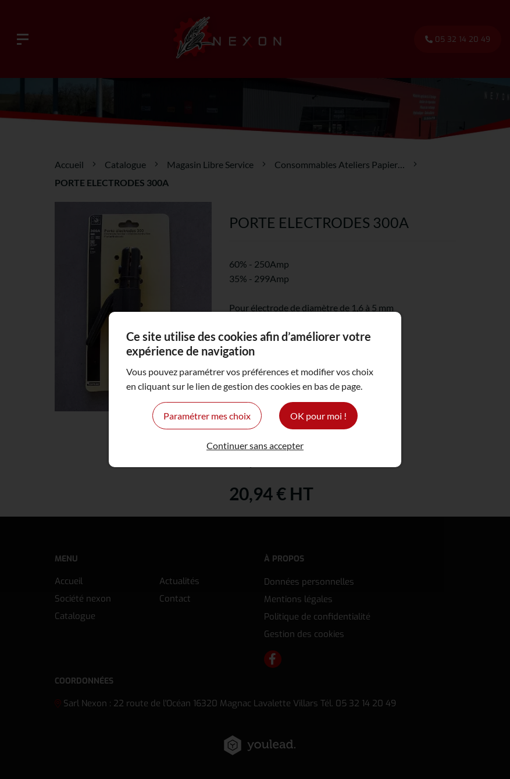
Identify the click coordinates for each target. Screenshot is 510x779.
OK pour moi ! (318, 415)
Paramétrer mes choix (207, 415)
